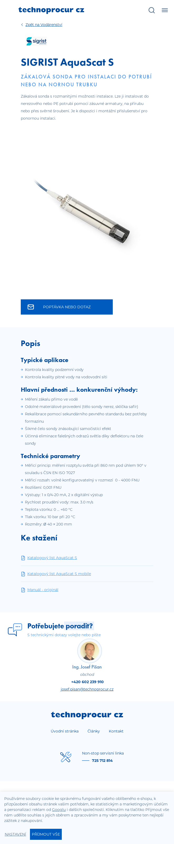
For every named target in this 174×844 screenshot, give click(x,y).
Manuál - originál (39, 589)
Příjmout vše (46, 834)
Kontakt (116, 731)
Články (94, 731)
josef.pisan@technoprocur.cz (87, 689)
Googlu (59, 809)
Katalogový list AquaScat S (49, 557)
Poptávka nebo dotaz (59, 307)
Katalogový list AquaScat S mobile (56, 573)
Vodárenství (43, 24)
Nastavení (15, 834)
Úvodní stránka (65, 731)
